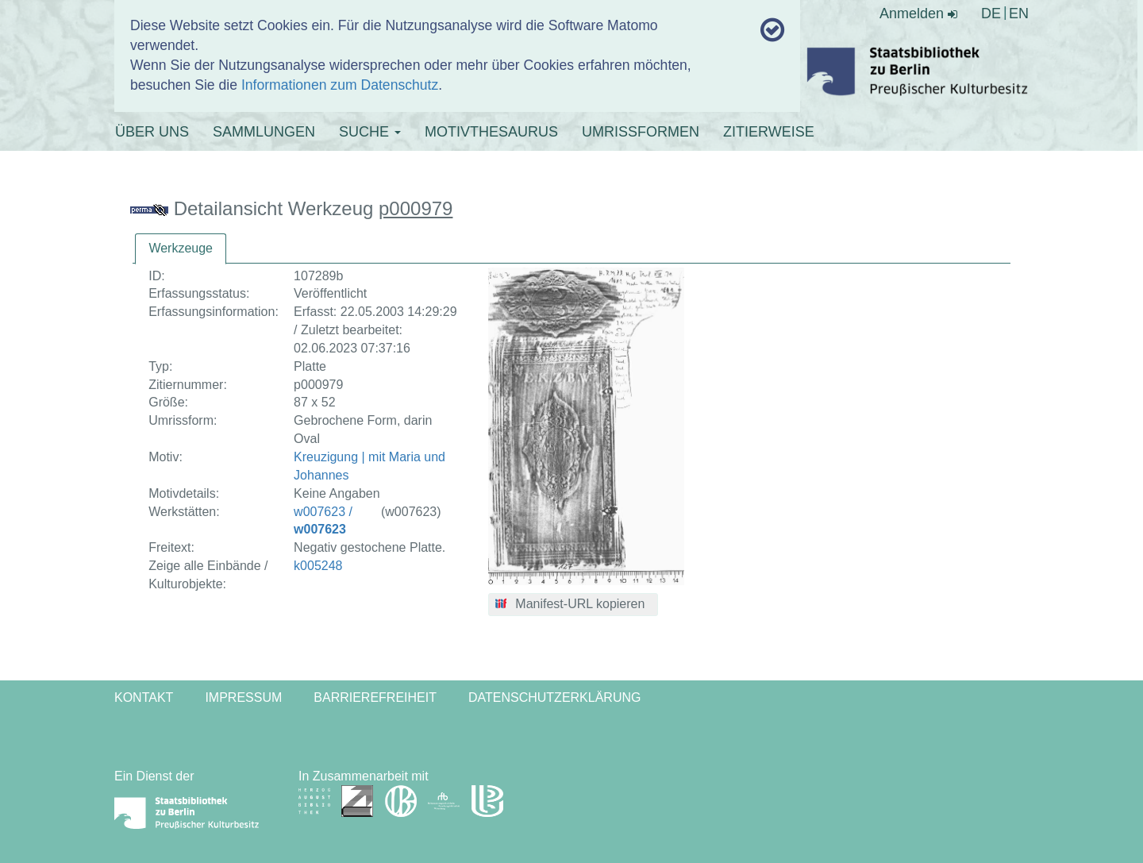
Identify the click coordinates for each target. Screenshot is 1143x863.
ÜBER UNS (152, 132)
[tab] (180, 248)
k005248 (318, 565)
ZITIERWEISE (768, 132)
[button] (573, 605)
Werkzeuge (180, 248)
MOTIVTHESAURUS (491, 132)
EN (1019, 13)
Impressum (243, 697)
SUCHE (370, 132)
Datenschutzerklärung (554, 697)
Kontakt (143, 697)
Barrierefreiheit (375, 697)
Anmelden (918, 13)
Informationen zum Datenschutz (339, 85)
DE (991, 13)
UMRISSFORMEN (640, 132)
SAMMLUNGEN (264, 132)
